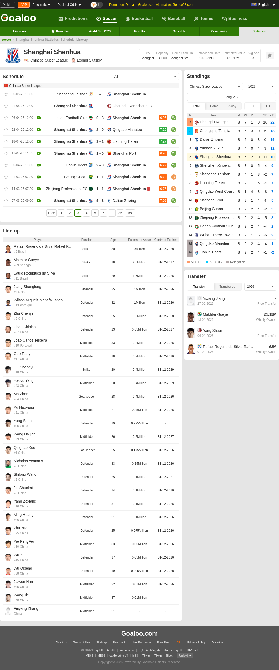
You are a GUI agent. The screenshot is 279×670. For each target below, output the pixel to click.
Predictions (73, 18)
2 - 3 (100, 165)
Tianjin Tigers (76, 165)
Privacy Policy (196, 642)
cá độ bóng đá (118, 655)
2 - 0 (100, 130)
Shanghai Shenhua (129, 94)
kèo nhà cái (126, 650)
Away (232, 106)
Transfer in (200, 286)
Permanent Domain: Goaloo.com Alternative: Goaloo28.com (151, 5)
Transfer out (227, 286)
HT (268, 106)
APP (24, 5)
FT (253, 106)
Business (234, 18)
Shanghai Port (124, 153)
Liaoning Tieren (125, 141)
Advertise (217, 642)
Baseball (173, 18)
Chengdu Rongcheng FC (133, 106)
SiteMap (101, 642)
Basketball (139, 18)
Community (219, 31)
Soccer (106, 18)
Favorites (60, 31)
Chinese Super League (46, 60)
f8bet (169, 655)
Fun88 (111, 650)
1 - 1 (100, 177)
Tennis (203, 18)
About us (61, 642)
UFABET (192, 650)
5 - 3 (100, 201)
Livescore (20, 31)
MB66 (89, 655)
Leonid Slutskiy (87, 60)
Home (214, 106)
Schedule (179, 31)
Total (196, 106)
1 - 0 (100, 153)
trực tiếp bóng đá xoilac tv (155, 650)
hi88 (135, 655)
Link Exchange (141, 642)
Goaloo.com (139, 633)
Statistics (259, 31)
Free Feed (163, 642)
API (179, 642)
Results (139, 31)
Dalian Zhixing (124, 201)
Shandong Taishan (72, 94)
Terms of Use (81, 642)
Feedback (119, 642)
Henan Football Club (70, 118)
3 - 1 (100, 141)
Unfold (183, 655)
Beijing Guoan (75, 177)
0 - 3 (100, 118)
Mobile (7, 5)
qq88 (99, 650)
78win (146, 655)
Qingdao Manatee (127, 130)
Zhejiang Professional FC (66, 189)
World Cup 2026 (100, 31)
